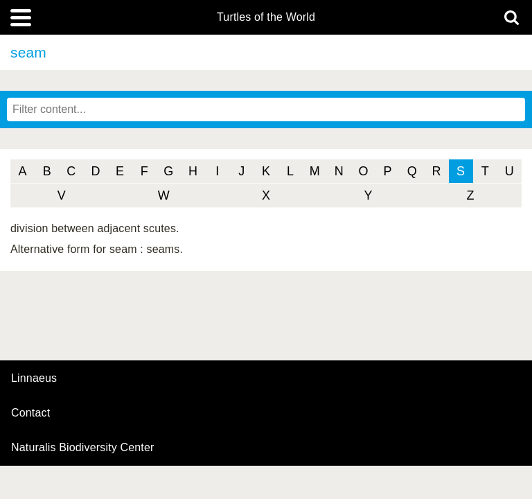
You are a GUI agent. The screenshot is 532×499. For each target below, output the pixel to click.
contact (30, 413)
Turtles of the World (266, 17)
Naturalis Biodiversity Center (82, 447)
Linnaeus (34, 378)
